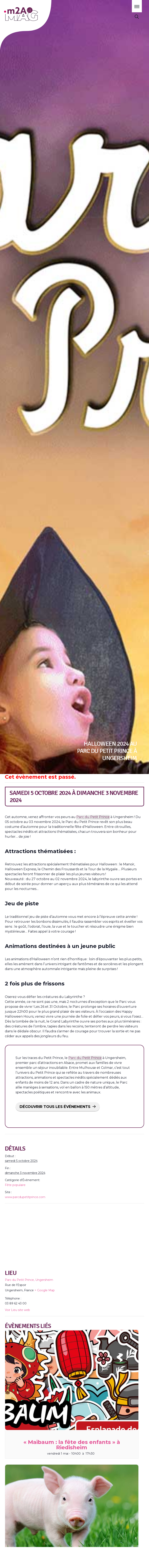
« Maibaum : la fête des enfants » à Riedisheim (71, 1445)
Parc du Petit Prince (93, 817)
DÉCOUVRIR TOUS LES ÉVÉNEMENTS (55, 1106)
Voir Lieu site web (17, 1310)
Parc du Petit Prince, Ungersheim (29, 1280)
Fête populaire (15, 1185)
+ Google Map (44, 1290)
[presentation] (71, 1380)
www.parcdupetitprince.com (25, 1197)
